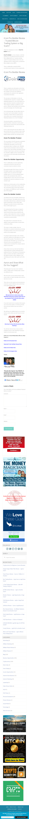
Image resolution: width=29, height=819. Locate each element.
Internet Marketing (7, 679)
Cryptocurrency (6, 661)
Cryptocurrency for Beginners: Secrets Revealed (14, 565)
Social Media (6, 703)
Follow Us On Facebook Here (10, 340)
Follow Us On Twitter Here (10, 347)
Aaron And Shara (15, 5)
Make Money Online (7, 686)
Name (5, 408)
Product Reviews (7, 700)
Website (5, 421)
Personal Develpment (8, 696)
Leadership (5, 682)
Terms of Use (20, 807)
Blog (4, 654)
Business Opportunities (8, 658)
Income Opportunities (8, 672)
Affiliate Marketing (7, 644)
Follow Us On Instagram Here (10, 351)
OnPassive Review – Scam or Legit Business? (13, 605)
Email (5, 415)
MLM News (6, 693)
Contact (20, 809)
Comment (6, 393)
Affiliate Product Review (8, 647)
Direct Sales (6, 665)
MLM (4, 689)
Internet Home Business (8, 675)
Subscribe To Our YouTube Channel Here (13, 344)
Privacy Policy (13, 807)
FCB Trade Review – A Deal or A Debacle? (12, 619)
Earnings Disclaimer (12, 809)
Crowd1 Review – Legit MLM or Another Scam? (14, 628)
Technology (5, 707)
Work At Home (6, 710)
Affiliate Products (7, 651)
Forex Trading (6, 668)
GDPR (7, 807)
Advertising (5, 640)
